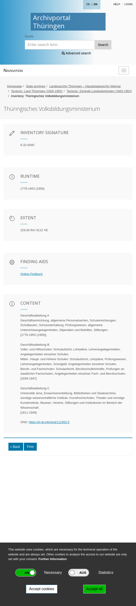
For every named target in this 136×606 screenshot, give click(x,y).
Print (30, 447)
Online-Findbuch (31, 274)
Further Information (52, 559)
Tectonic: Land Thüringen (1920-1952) (36, 91)
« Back (15, 447)
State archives (35, 86)
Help (116, 4)
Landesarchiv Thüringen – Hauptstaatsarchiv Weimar (85, 86)
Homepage (14, 86)
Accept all (94, 589)
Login (128, 4)
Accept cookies (41, 589)
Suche (29, 36)
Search (103, 45)
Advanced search (76, 53)
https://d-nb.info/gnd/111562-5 (49, 422)
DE (88, 4)
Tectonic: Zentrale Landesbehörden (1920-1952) (99, 91)
